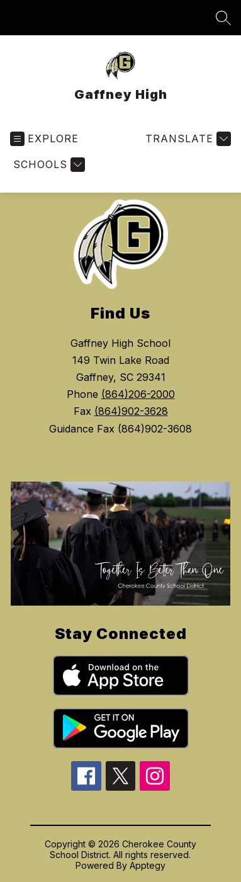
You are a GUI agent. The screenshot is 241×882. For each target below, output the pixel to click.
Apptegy (147, 865)
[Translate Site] (186, 139)
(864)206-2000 (138, 394)
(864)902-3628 (131, 411)
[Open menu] (44, 139)
